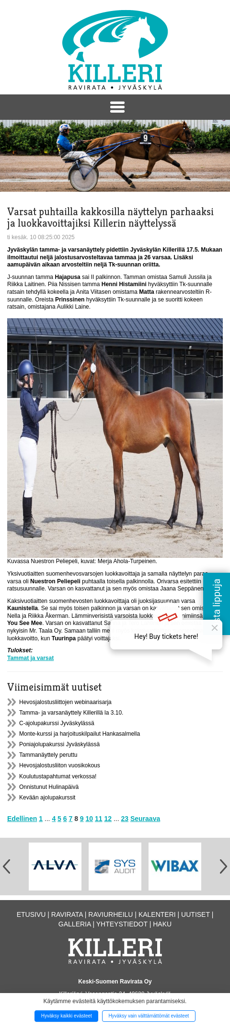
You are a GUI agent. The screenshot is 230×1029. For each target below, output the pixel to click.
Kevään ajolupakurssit (47, 797)
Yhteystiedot (122, 924)
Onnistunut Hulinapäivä (49, 787)
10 (89, 818)
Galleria (74, 924)
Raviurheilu (110, 914)
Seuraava (145, 818)
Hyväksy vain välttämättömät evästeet (148, 1015)
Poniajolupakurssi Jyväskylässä (59, 744)
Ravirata (67, 914)
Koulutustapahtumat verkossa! (57, 776)
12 (108, 818)
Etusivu (31, 914)
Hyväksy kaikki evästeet (66, 1015)
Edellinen (22, 818)
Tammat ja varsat (30, 658)
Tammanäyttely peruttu (48, 755)
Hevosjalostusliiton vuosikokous (59, 765)
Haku (162, 924)
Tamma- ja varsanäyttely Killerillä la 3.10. (71, 712)
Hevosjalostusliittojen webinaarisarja (65, 702)
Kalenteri (157, 914)
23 (124, 818)
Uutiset (195, 914)
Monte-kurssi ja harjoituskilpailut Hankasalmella (79, 733)
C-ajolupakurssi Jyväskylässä (56, 723)
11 (99, 818)
